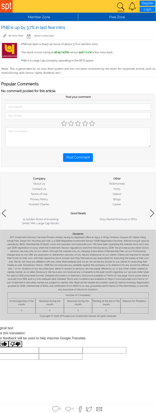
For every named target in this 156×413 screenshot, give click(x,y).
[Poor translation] (15, 344)
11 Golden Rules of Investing (40, 219)
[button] (132, 6)
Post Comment (78, 157)
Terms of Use (39, 194)
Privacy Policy (39, 199)
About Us (39, 183)
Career (116, 204)
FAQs (117, 189)
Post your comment (78, 97)
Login (147, 9)
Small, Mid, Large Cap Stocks (40, 223)
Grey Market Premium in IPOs (118, 219)
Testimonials (117, 183)
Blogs (117, 199)
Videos (116, 194)
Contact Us (39, 189)
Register (147, 3)
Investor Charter (39, 204)
